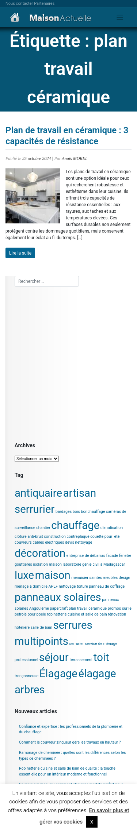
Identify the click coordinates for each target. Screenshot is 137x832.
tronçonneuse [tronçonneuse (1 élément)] (26, 676)
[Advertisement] (68, 363)
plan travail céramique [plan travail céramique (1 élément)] (88, 608)
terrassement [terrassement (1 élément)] (80, 659)
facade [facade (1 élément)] (112, 555)
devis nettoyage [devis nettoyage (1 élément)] (78, 542)
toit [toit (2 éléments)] (101, 657)
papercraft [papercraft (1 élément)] (59, 608)
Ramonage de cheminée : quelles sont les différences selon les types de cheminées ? (72, 755)
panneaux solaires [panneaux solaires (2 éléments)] (58, 597)
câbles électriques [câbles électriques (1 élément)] (48, 542)
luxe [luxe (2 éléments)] (24, 575)
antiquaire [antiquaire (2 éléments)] (38, 493)
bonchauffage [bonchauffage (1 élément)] (93, 511)
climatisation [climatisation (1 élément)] (111, 527)
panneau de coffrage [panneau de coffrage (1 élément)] (107, 586)
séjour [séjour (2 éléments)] (54, 657)
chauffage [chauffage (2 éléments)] (75, 525)
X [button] (91, 822)
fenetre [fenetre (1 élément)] (125, 555)
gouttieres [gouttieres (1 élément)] (23, 564)
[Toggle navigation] (120, 17)
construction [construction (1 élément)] (55, 536)
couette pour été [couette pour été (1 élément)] (104, 536)
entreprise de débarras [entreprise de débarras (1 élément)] (85, 555)
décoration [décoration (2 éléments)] (40, 553)
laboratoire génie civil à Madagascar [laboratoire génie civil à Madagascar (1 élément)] (93, 564)
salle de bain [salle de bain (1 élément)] (41, 627)
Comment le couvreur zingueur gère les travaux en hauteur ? (70, 742)
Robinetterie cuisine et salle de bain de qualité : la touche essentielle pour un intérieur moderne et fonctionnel (67, 771)
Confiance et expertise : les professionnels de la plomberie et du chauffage (70, 729)
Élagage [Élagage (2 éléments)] (58, 673)
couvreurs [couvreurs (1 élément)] (23, 542)
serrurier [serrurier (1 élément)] (76, 643)
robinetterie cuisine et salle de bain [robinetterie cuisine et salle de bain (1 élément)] (77, 614)
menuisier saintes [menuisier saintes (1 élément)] (86, 577)
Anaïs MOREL (74, 158)
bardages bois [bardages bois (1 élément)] (68, 511)
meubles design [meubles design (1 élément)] (116, 577)
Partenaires (44, 3)
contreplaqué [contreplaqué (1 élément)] (78, 536)
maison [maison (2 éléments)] (53, 575)
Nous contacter (19, 3)
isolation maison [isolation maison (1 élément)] (47, 564)
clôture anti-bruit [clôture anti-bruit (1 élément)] (29, 536)
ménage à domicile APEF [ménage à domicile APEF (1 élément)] (36, 586)
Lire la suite (20, 253)
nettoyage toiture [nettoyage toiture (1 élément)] (73, 586)
